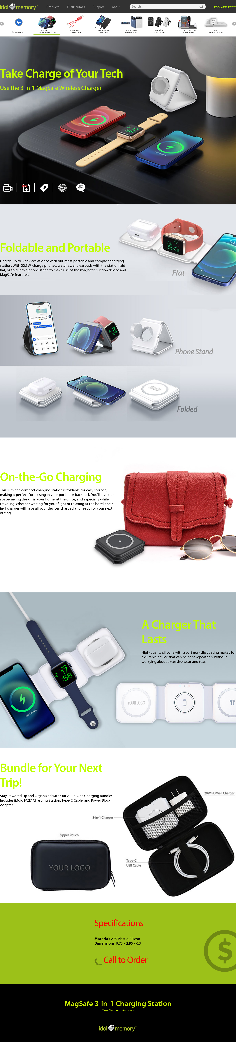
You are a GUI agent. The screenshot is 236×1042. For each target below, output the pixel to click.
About (116, 7)
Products (53, 7)
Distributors (76, 7)
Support (98, 7)
